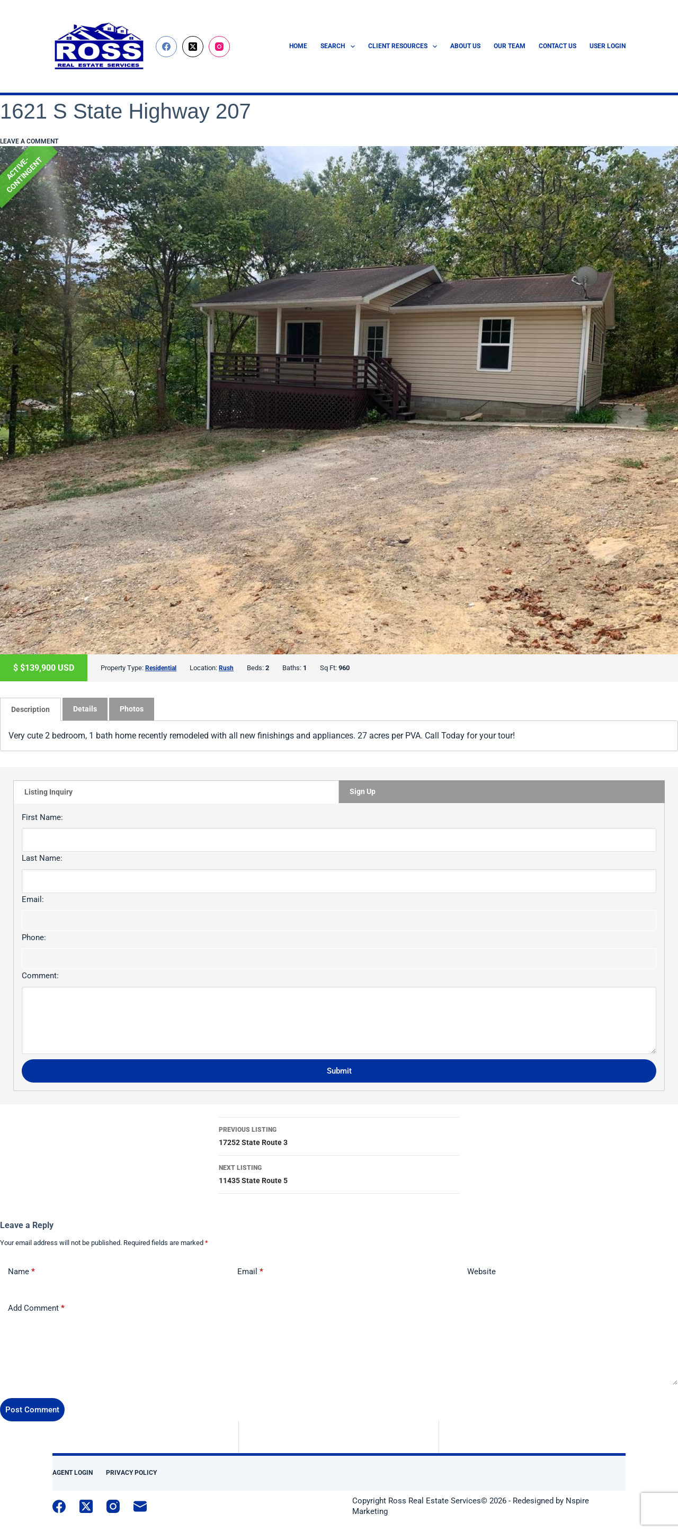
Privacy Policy (131, 1472)
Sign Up (363, 791)
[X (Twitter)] (192, 46)
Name (21, 1271)
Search (339, 46)
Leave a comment (29, 141)
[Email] (140, 1505)
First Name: (42, 817)
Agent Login (72, 1472)
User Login (608, 46)
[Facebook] (166, 46)
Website (481, 1271)
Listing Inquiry (48, 791)
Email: (33, 899)
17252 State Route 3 (339, 1134)
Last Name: (42, 857)
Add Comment (36, 1307)
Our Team (509, 46)
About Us (465, 46)
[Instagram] (219, 46)
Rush (228, 668)
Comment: (40, 975)
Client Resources (404, 46)
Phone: (34, 937)
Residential (162, 668)
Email (250, 1271)
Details (85, 708)
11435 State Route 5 (339, 1172)
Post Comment (32, 1409)
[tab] (30, 708)
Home (298, 46)
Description (30, 709)
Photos (132, 708)
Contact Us (557, 46)
